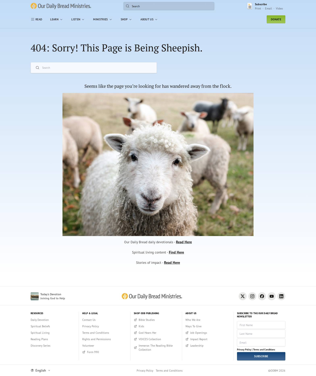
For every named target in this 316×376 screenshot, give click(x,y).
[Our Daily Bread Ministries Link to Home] (61, 6)
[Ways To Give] (207, 326)
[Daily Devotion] (53, 320)
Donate (276, 19)
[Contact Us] (104, 320)
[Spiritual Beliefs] (53, 326)
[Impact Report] (207, 339)
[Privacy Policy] (104, 326)
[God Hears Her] (156, 333)
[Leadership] (207, 346)
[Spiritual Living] (53, 333)
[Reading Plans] (53, 339)
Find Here (177, 253)
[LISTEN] (78, 19)
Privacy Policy (145, 370)
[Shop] (126, 19)
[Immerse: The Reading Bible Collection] (156, 348)
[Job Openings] (207, 333)
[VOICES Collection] (156, 339)
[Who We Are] (207, 320)
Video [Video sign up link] (279, 8)
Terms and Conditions (264, 349)
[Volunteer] (104, 346)
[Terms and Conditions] (104, 333)
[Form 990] (104, 352)
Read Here (185, 242)
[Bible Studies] (156, 320)
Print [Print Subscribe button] (258, 8)
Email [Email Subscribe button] (268, 8)
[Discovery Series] (53, 346)
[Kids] (156, 326)
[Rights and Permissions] (104, 339)
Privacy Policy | (245, 349)
